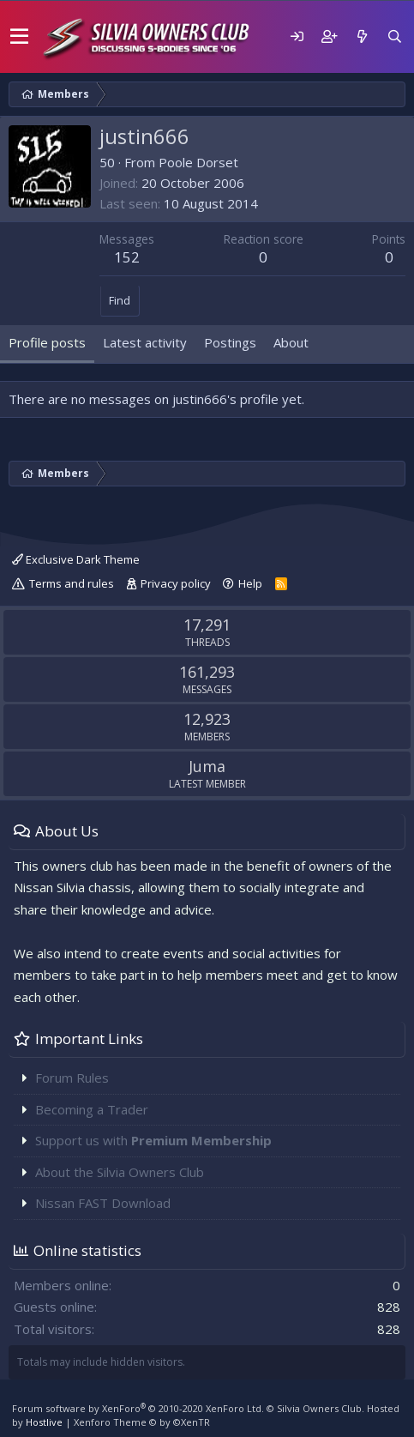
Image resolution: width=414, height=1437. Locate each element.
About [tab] (291, 342)
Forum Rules (72, 1077)
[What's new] (361, 36)
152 (127, 257)
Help (250, 583)
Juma (207, 766)
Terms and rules (71, 583)
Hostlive (44, 1422)
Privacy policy (176, 583)
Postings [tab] (230, 342)
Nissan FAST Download (103, 1202)
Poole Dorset (198, 162)
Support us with (153, 1140)
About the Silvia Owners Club (119, 1171)
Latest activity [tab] (145, 342)
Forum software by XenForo (138, 1408)
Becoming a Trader (91, 1109)
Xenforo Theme (142, 1422)
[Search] (394, 36)
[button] (19, 37)
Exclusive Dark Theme (76, 559)
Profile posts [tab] (47, 342)
